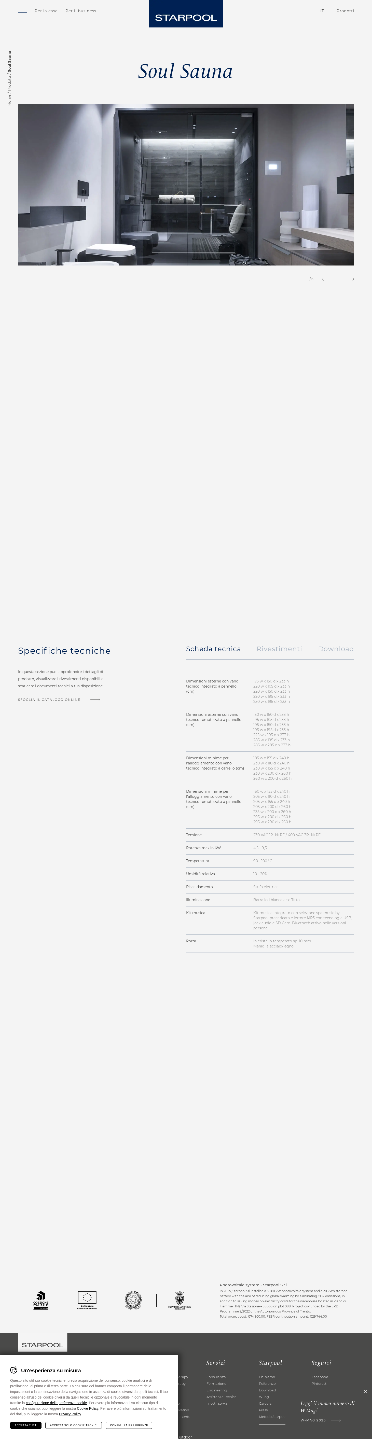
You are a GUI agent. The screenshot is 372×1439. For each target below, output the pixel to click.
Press (263, 1410)
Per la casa (46, 10)
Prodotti (9, 83)
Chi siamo (267, 1377)
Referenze (267, 1383)
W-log (264, 1397)
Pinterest (319, 1383)
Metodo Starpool (272, 1417)
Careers (265, 1403)
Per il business (80, 10)
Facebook (320, 1377)
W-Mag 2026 (313, 1420)
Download (267, 1390)
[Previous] (327, 279)
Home (9, 100)
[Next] (348, 279)
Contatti (293, 11)
